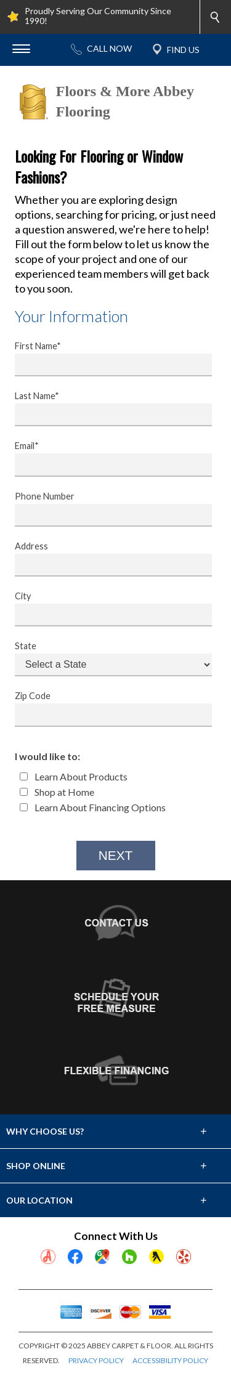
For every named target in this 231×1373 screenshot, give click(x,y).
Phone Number (105, 509)
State (105, 658)
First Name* (105, 358)
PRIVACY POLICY (96, 1360)
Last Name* (105, 408)
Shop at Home (57, 792)
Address (105, 559)
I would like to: (47, 756)
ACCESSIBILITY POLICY (170, 1360)
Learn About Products (74, 776)
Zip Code (105, 708)
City (105, 608)
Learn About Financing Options (93, 807)
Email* (105, 458)
